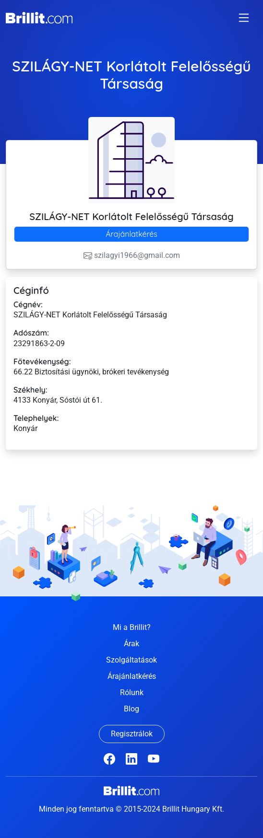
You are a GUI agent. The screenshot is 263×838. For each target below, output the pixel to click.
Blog (131, 708)
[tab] (131, 234)
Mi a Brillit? (132, 627)
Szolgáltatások (131, 659)
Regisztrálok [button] (132, 733)
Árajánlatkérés (131, 234)
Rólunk (131, 692)
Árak (131, 643)
